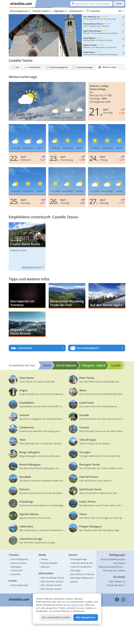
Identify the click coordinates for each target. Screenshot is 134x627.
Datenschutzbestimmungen (111, 566)
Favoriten (93, 11)
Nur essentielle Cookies (56, 617)
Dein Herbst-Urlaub (51, 585)
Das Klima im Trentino (82, 574)
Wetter (74, 581)
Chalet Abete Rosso (27, 246)
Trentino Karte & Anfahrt (83, 562)
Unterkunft (75, 10)
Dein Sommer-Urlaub (52, 581)
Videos (44, 559)
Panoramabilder (49, 562)
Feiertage (76, 570)
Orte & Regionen (19, 10)
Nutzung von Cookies (114, 570)
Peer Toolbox (117, 581)
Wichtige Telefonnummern (83, 577)
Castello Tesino (18, 250)
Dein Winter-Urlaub (51, 588)
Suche (119, 3)
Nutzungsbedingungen (113, 559)
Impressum (119, 562)
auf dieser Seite (75, 604)
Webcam (45, 566)
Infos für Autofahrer (81, 566)
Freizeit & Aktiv (41, 10)
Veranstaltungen (19, 585)
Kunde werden (116, 585)
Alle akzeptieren (85, 617)
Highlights (59, 10)
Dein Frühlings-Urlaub (52, 577)
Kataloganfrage (79, 559)
